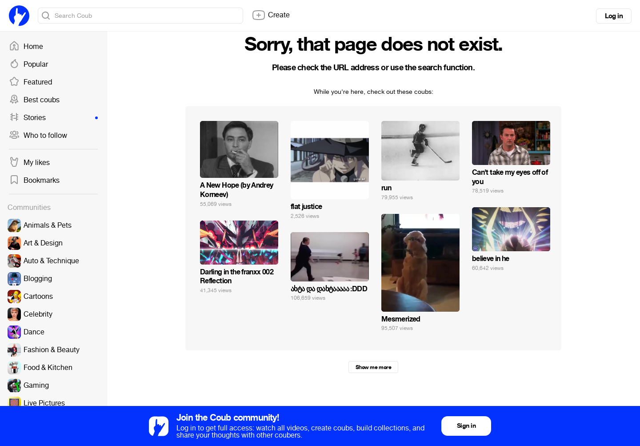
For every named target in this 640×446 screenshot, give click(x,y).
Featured (30, 82)
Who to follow (38, 135)
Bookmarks (34, 180)
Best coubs (34, 100)
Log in (614, 16)
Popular (28, 64)
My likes (29, 163)
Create (271, 15)
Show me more (373, 367)
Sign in (466, 426)
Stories (53, 118)
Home (26, 46)
